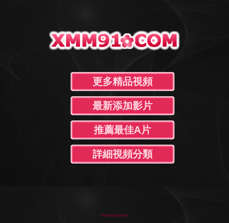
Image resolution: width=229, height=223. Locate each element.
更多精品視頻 (122, 81)
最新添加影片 (122, 105)
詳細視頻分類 (122, 154)
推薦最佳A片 (122, 129)
